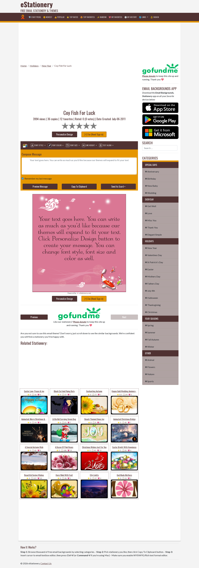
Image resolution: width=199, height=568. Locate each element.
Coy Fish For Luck (63, 65)
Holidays (34, 65)
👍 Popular (59, 17)
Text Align (105, 145)
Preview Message (40, 186)
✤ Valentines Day (153, 255)
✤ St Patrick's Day (154, 262)
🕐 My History (130, 17)
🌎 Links (142, 17)
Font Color (55, 145)
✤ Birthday (150, 178)
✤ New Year (151, 248)
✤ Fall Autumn (152, 339)
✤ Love (148, 213)
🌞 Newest (47, 17)
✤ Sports (149, 381)
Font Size (72, 145)
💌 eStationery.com (84, 293)
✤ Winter (149, 346)
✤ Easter (149, 269)
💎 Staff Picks (34, 17)
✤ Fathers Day (152, 283)
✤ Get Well (150, 206)
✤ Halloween (151, 297)
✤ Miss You (150, 220)
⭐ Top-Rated (72, 17)
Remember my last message (37, 178)
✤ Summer (150, 332)
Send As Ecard (117, 186)
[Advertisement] (127, 6)
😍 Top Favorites (87, 17)
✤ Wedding (150, 193)
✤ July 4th (150, 290)
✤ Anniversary (152, 171)
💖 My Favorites (115, 17)
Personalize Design (64, 134)
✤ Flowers (150, 367)
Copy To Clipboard (79, 186)
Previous (34, 317)
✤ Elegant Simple (153, 234)
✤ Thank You (151, 227)
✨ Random (101, 17)
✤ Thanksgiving (153, 305)
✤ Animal (149, 360)
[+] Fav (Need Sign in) (94, 134)
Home (23, 65)
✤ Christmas (151, 312)
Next (124, 317)
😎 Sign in (154, 17)
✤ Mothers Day (152, 276)
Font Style (37, 145)
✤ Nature (149, 374)
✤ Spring (149, 325)
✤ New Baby (151, 185)
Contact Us (46, 563)
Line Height (88, 145)
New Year (46, 65)
